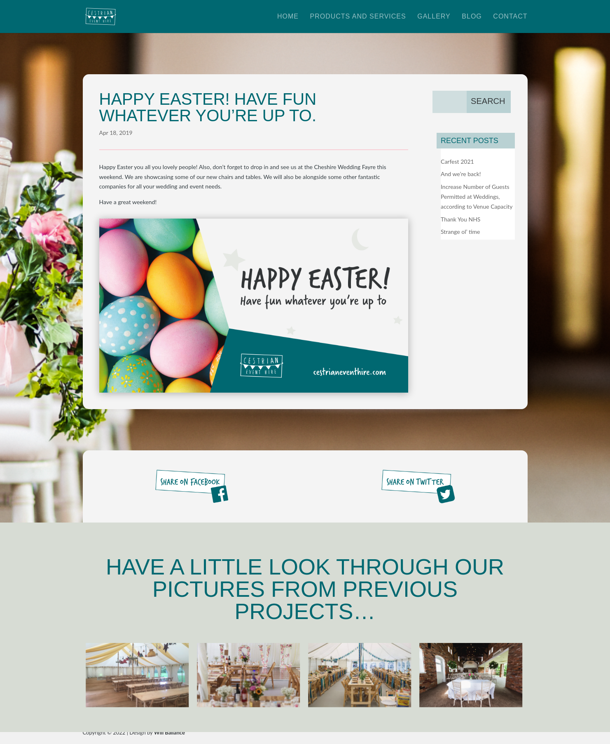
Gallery (434, 17)
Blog (471, 17)
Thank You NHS (460, 219)
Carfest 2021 (457, 161)
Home (288, 17)
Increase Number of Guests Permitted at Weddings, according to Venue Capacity (477, 196)
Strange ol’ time (460, 231)
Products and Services (358, 17)
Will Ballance (169, 732)
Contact (510, 17)
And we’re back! (461, 173)
